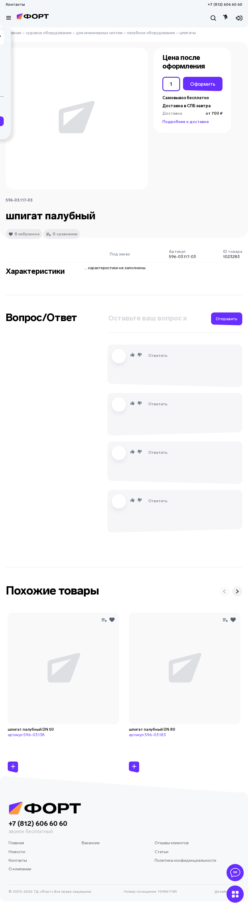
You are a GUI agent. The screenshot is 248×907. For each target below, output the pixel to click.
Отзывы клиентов (172, 843)
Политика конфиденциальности (185, 860)
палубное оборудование (151, 32)
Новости (17, 852)
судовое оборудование (49, 32)
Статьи (161, 852)
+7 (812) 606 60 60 (225, 4)
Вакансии (91, 843)
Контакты (15, 4)
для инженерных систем (99, 32)
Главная (13, 32)
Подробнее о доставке (185, 121)
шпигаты (188, 32)
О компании (20, 869)
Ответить (158, 355)
